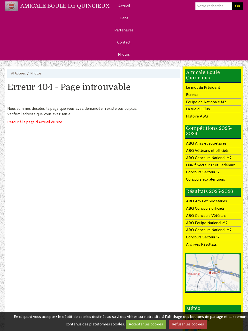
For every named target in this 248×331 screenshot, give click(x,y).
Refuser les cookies (188, 324)
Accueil (124, 6)
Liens (124, 18)
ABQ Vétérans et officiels (207, 150)
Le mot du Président (203, 87)
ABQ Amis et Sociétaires (206, 201)
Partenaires (123, 30)
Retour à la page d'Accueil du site (34, 122)
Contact (124, 42)
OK (237, 6)
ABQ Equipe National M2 (207, 223)
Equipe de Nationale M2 (206, 102)
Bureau (192, 94)
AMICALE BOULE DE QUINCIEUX (65, 6)
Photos (124, 54)
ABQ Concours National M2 (209, 157)
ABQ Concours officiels (205, 208)
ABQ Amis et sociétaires (206, 143)
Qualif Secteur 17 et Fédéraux (210, 165)
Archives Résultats (201, 244)
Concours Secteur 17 (202, 172)
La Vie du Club (198, 109)
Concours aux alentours (205, 179)
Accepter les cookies (146, 324)
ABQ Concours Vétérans (206, 215)
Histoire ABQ (197, 116)
